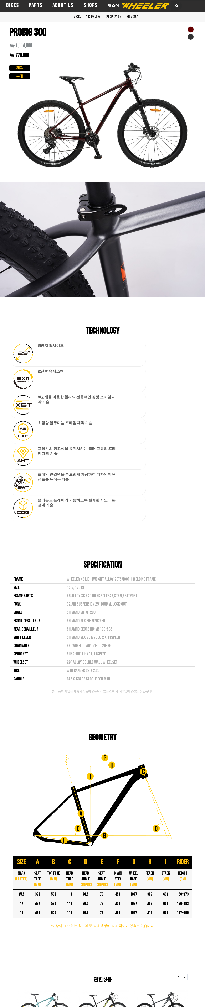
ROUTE (38, 966)
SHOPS (91, 5)
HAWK (5, 960)
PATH (36, 960)
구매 (19, 77)
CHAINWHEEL (22, 492)
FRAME (18, 426)
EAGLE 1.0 (44, 877)
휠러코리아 (76, 939)
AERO (37, 943)
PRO (4, 972)
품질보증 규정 (76, 970)
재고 (19, 68)
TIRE (16, 517)
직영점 (73, 945)
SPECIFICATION (116, 18)
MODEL (66, 18)
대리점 (73, 956)
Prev (178, 824)
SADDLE (18, 525)
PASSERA (7, 966)
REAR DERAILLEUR (25, 476)
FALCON (6, 954)
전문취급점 (76, 951)
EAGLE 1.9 (102, 877)
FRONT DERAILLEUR (26, 467)
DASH (37, 954)
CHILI (37, 948)
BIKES (12, 5)
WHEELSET (20, 509)
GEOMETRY (142, 18)
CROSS (6, 943)
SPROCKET (20, 501)
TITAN (5, 978)
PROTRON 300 (161, 877)
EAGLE (5, 948)
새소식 (113, 5)
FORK (17, 451)
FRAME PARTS (23, 442)
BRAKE (17, 459)
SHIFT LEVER (22, 484)
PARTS (36, 5)
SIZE (16, 434)
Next (184, 824)
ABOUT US (63, 5)
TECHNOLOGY (89, 18)
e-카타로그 (76, 977)
